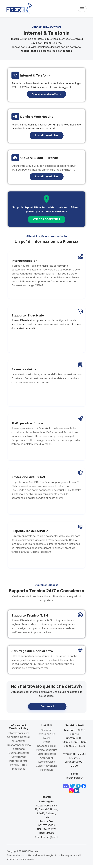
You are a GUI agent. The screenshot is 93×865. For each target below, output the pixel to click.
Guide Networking (46, 765)
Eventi (46, 741)
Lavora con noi (46, 733)
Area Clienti (46, 757)
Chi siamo (46, 730)
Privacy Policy (18, 764)
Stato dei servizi (46, 753)
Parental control (18, 760)
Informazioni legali (18, 733)
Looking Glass (46, 761)
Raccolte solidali (46, 745)
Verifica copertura (46, 749)
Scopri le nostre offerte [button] (46, 94)
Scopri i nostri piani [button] (46, 135)
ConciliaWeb (18, 756)
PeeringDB (46, 769)
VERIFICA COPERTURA (46, 219)
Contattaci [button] (47, 706)
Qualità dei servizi (19, 752)
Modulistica (18, 768)
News (46, 738)
